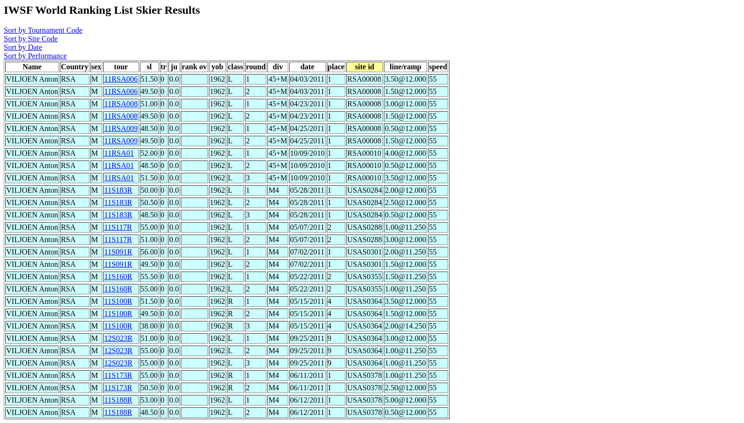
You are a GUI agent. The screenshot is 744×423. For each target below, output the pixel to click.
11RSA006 (121, 79)
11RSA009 (121, 128)
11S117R (118, 227)
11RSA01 (119, 153)
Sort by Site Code (31, 39)
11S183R (118, 190)
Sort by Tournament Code (43, 30)
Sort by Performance (35, 56)
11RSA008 (121, 104)
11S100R (118, 301)
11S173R (118, 375)
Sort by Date (23, 47)
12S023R (118, 338)
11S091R (118, 252)
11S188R (118, 400)
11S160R (118, 277)
